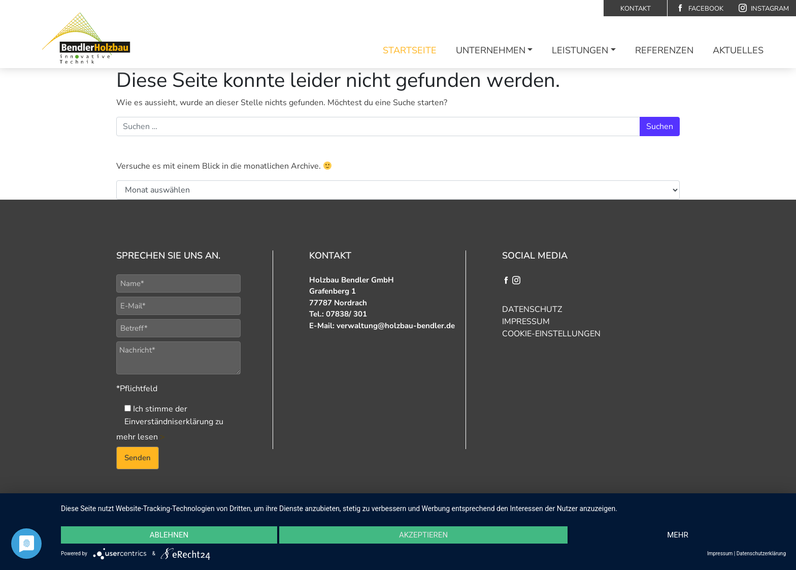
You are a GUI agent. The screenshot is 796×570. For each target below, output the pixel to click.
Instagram (764, 8)
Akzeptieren (423, 535)
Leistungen (580, 50)
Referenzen (664, 50)
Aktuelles (738, 50)
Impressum (526, 321)
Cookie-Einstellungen (551, 333)
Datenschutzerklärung (761, 553)
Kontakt (635, 8)
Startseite (410, 50)
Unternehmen (490, 50)
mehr (677, 535)
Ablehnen (169, 535)
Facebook (699, 8)
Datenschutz (532, 309)
